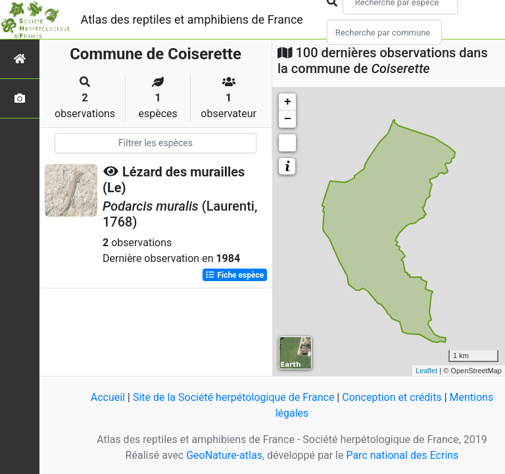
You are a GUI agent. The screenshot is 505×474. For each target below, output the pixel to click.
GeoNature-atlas (224, 455)
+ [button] (287, 102)
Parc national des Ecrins (402, 455)
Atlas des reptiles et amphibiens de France (192, 19)
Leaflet (426, 371)
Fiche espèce (234, 275)
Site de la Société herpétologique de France (233, 397)
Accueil (108, 397)
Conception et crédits (392, 397)
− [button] (287, 119)
